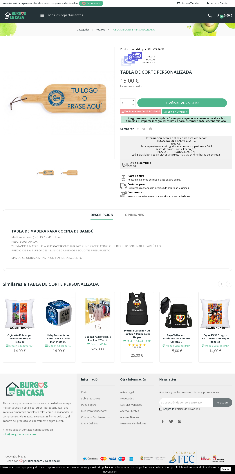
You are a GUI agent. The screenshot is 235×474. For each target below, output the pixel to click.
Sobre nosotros (90, 398)
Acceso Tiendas (129, 417)
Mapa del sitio (90, 423)
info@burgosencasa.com (19, 434)
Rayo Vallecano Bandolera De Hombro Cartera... (176, 338)
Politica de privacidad (187, 409)
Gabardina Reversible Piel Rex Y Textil (98, 338)
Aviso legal (127, 392)
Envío (84, 392)
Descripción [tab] (102, 214)
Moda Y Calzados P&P (19, 345)
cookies (18, 467)
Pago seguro (89, 404)
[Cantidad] (125, 102)
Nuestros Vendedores (133, 423)
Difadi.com (35, 461)
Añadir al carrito (184, 103)
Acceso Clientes (129, 411)
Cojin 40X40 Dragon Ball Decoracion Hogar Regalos (215, 338)
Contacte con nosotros (95, 417)
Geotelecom (53, 461)
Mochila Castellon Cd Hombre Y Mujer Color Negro (137, 334)
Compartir (137, 129)
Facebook (162, 421)
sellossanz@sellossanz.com (63, 246)
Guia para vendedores (94, 411)
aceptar (225, 469)
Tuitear (143, 129)
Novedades (127, 398)
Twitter (171, 421)
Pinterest (150, 129)
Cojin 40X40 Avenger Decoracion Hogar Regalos (19, 338)
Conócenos (91, 4)
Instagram (179, 421)
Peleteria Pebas (97, 344)
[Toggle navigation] (42, 15)
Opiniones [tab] (134, 214)
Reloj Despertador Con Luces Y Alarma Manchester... (58, 338)
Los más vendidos (131, 404)
